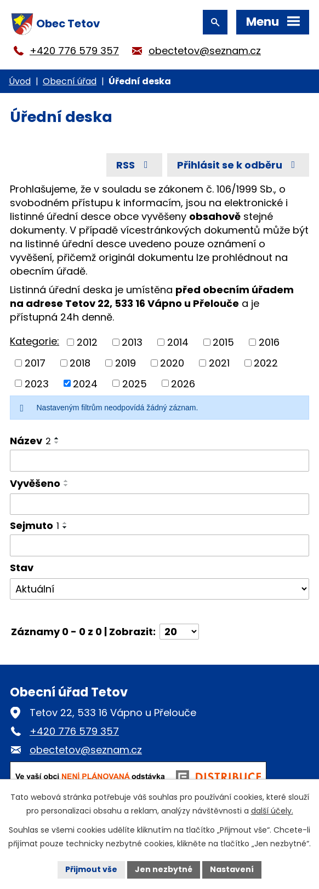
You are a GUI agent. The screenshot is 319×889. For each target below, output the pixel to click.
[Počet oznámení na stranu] (179, 632)
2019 (125, 363)
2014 (178, 342)
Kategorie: (34, 341)
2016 (269, 342)
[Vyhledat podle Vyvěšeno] (159, 504)
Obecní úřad (69, 81)
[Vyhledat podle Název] (159, 461)
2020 (172, 363)
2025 (134, 383)
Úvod (20, 81)
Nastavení (232, 869)
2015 (223, 342)
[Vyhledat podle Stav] (159, 589)
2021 (219, 363)
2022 (266, 363)
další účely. (272, 810)
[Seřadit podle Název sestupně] (57, 442)
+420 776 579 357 (74, 50)
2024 (85, 383)
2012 (87, 342)
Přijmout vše (91, 869)
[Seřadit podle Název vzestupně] (57, 438)
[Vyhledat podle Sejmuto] (159, 545)
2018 (80, 363)
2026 (183, 383)
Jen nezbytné (163, 869)
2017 (35, 363)
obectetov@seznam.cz (205, 50)
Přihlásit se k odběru (238, 165)
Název (30, 441)
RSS (134, 165)
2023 (37, 383)
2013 (132, 342)
